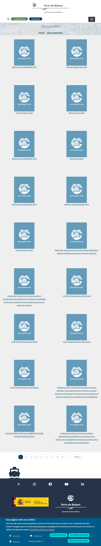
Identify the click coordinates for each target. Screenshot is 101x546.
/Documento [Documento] (55, 33)
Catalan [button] (36, 19)
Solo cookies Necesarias (79, 535)
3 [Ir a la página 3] (31, 457)
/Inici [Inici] (41, 33)
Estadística (16, 542)
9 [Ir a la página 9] (62, 457)
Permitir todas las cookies (78, 541)
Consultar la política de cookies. (42, 529)
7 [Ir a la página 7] (52, 457)
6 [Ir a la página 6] (46, 457)
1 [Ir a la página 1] (20, 457)
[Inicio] (50, 7)
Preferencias (38, 536)
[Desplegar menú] (91, 19)
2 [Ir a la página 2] (25, 457)
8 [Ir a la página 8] (57, 457)
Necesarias (16, 536)
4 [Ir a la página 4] (36, 457)
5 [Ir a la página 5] (41, 457)
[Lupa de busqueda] (8, 19)
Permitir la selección (58, 535)
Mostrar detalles (36, 541)
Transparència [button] (19, 19)
